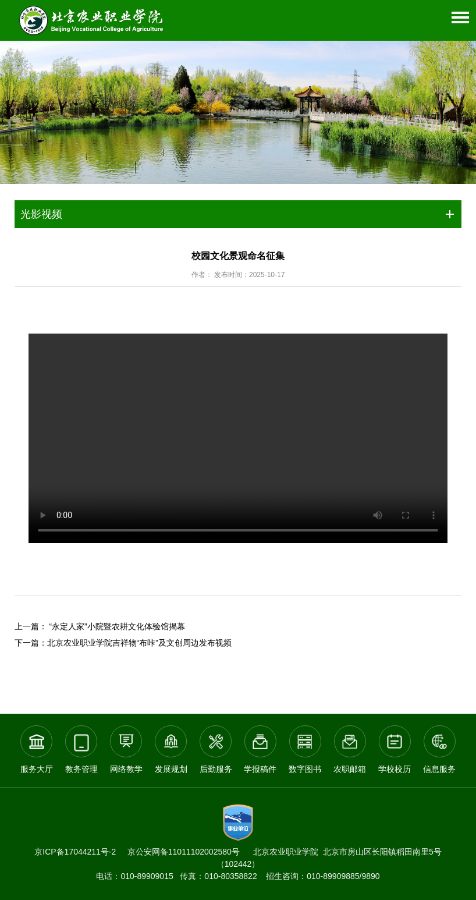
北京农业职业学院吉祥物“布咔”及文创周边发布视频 (139, 642)
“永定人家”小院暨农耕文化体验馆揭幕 (116, 626)
